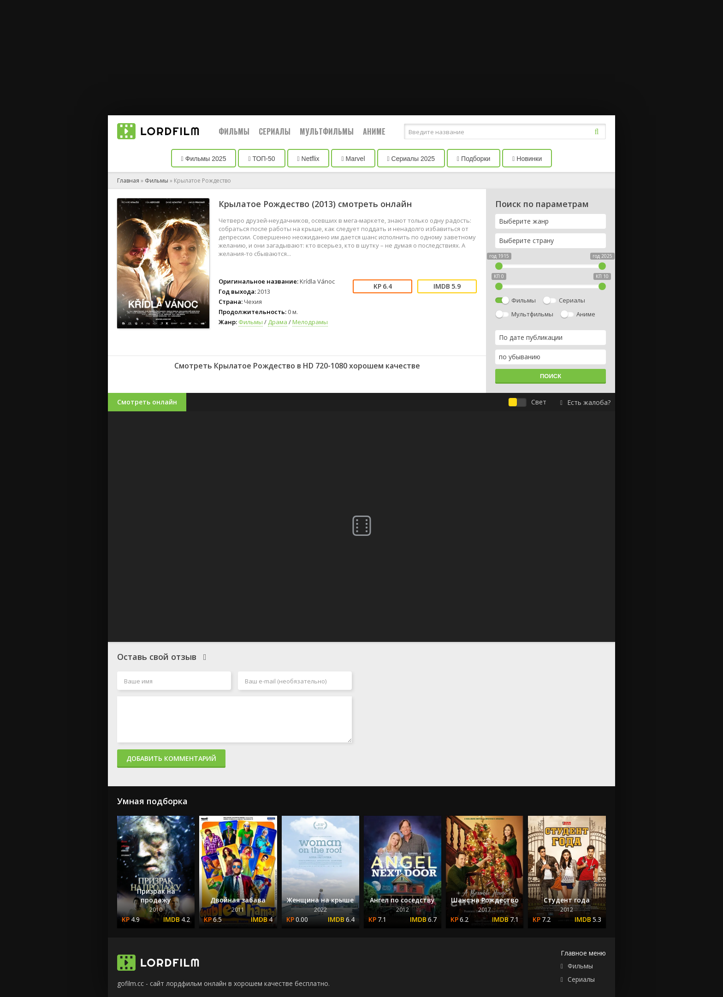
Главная (128, 180)
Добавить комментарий (171, 758)
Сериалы (274, 131)
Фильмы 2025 (203, 158)
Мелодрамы (310, 322)
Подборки (473, 158)
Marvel (353, 158)
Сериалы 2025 (411, 158)
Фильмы (234, 131)
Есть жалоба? (585, 402)
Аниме (374, 131)
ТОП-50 (261, 158)
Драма (277, 322)
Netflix (308, 158)
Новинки (527, 158)
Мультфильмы (327, 131)
